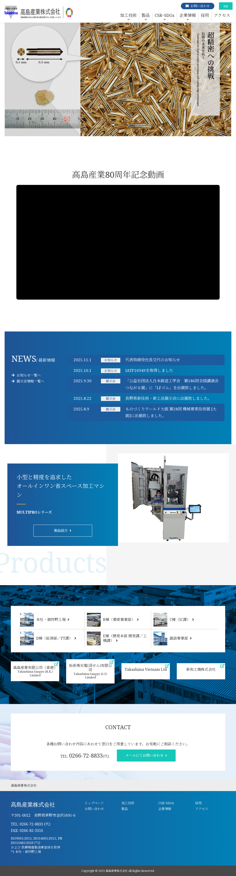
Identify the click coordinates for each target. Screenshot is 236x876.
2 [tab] (111, 134)
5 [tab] (132, 134)
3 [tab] (118, 134)
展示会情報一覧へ (28, 381)
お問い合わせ (200, 6)
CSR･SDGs (164, 15)
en (226, 6)
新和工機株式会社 (201, 669)
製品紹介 (61, 530)
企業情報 (187, 15)
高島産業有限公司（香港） (35, 671)
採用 (205, 15)
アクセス (222, 15)
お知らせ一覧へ (26, 375)
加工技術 (128, 15)
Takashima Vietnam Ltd (146, 669)
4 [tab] (125, 134)
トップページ (94, 803)
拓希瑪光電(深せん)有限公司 (90, 671)
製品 (146, 15)
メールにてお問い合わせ (144, 755)
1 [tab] (104, 134)
